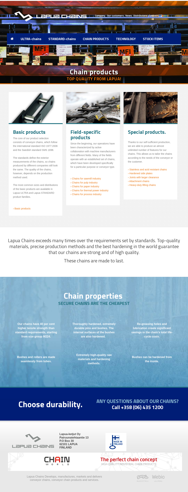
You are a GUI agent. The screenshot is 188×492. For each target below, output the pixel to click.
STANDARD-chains (62, 38)
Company (100, 15)
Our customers (115, 15)
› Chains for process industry (85, 194)
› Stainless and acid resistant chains (147, 169)
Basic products (22, 208)
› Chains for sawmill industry (85, 178)
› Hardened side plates (140, 173)
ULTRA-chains (31, 38)
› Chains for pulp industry (84, 182)
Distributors (140, 15)
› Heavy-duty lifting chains (142, 185)
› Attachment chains (138, 181)
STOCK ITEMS (153, 38)
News (128, 15)
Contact (153, 15)
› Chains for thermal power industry (89, 190)
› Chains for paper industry (84, 186)
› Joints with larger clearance (143, 177)
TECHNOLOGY (126, 38)
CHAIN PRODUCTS (96, 38)
